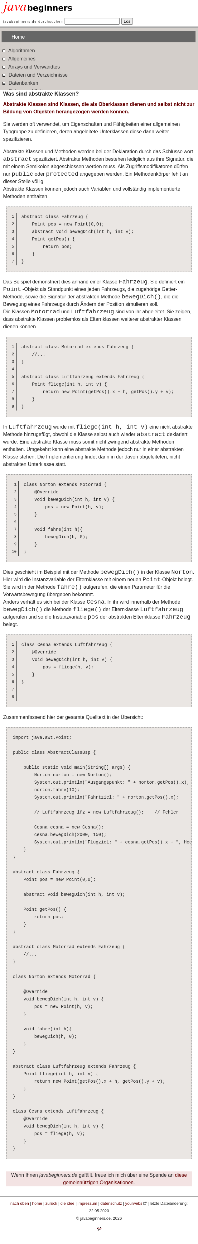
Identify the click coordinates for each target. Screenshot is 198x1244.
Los (127, 21)
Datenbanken (20, 83)
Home (18, 37)
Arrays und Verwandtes (31, 66)
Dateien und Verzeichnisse (35, 75)
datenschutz (111, 1203)
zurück (51, 1203)
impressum (87, 1203)
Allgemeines (19, 58)
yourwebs (133, 1203)
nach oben (19, 1203)
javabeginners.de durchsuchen (33, 21)
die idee (67, 1203)
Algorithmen (18, 50)
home (37, 1203)
